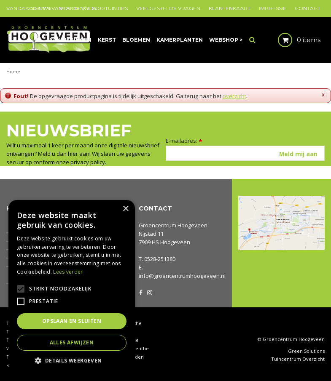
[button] (71, 360)
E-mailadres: (184, 140)
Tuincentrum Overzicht (298, 359)
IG (149, 291)
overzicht (234, 96)
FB (141, 291)
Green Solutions (306, 351)
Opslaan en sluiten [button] (71, 321)
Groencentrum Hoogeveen (173, 225)
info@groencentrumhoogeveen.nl (182, 276)
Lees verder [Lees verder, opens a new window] (68, 271)
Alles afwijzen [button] (72, 342)
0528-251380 (159, 259)
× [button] (125, 209)
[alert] (71, 286)
